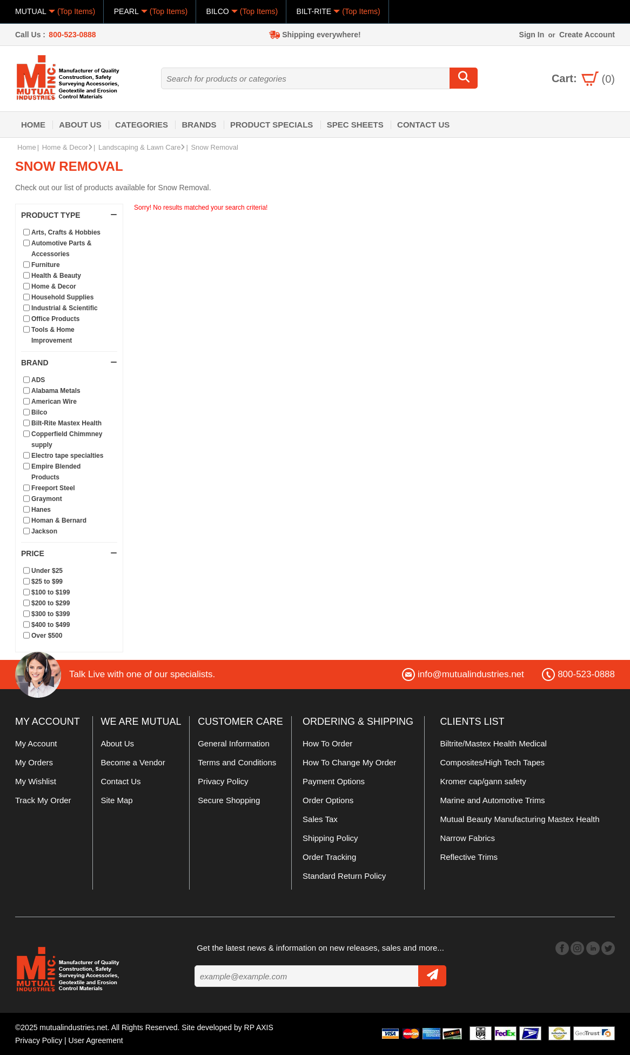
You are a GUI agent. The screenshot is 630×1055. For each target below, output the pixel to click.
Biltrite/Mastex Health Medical (493, 743)
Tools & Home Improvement (53, 335)
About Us (80, 124)
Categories (141, 124)
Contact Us (423, 124)
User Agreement (96, 1040)
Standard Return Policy (344, 875)
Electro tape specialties (67, 455)
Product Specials (271, 124)
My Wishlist (35, 781)
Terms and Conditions (237, 762)
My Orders (34, 762)
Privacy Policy (223, 781)
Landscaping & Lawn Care (141, 147)
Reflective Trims (469, 857)
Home (33, 124)
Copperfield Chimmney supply (66, 439)
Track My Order (43, 800)
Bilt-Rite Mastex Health (66, 423)
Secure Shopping (229, 800)
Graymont (46, 499)
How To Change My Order (349, 762)
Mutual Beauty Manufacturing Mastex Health (519, 819)
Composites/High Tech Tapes (492, 762)
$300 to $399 (50, 614)
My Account (36, 743)
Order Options (328, 800)
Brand (69, 362)
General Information (234, 743)
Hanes (41, 509)
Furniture (45, 265)
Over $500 (46, 635)
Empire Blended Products (56, 472)
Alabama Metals (56, 391)
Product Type (69, 215)
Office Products (55, 319)
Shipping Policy (330, 838)
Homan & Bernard (58, 520)
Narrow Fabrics (467, 838)
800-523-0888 (72, 34)
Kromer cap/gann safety (483, 781)
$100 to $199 (50, 592)
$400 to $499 (50, 625)
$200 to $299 (50, 603)
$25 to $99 (47, 581)
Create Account (587, 34)
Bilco (39, 412)
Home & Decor (67, 147)
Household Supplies (62, 297)
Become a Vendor (132, 762)
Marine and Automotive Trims (492, 800)
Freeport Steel (53, 488)
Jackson (44, 531)
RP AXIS (258, 1027)
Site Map (116, 800)
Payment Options (334, 781)
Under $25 (47, 571)
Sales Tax (320, 819)
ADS (38, 380)
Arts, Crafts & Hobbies (65, 232)
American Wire (54, 401)
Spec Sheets (355, 124)
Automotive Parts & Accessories (61, 248)
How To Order (327, 743)
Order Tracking (329, 857)
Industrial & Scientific (64, 308)
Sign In (532, 34)
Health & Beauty (56, 275)
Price (69, 553)
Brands (199, 124)
